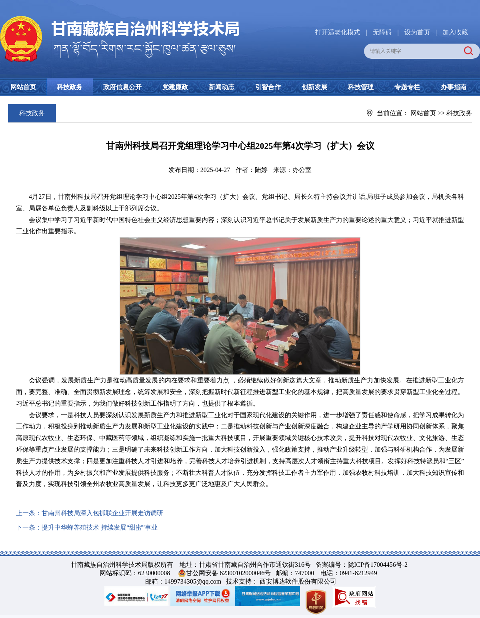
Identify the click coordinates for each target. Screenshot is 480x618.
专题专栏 (407, 87)
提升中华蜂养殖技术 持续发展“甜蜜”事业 (100, 527)
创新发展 (314, 87)
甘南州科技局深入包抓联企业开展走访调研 (102, 513)
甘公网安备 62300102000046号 (228, 573)
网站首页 (23, 87)
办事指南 (453, 87)
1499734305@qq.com (192, 581)
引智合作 (268, 87)
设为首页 (417, 32)
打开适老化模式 (337, 32)
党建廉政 (175, 87)
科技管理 (361, 87)
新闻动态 (221, 87)
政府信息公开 (122, 87)
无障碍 (382, 32)
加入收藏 (455, 32)
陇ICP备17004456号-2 (378, 564)
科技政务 (69, 87)
